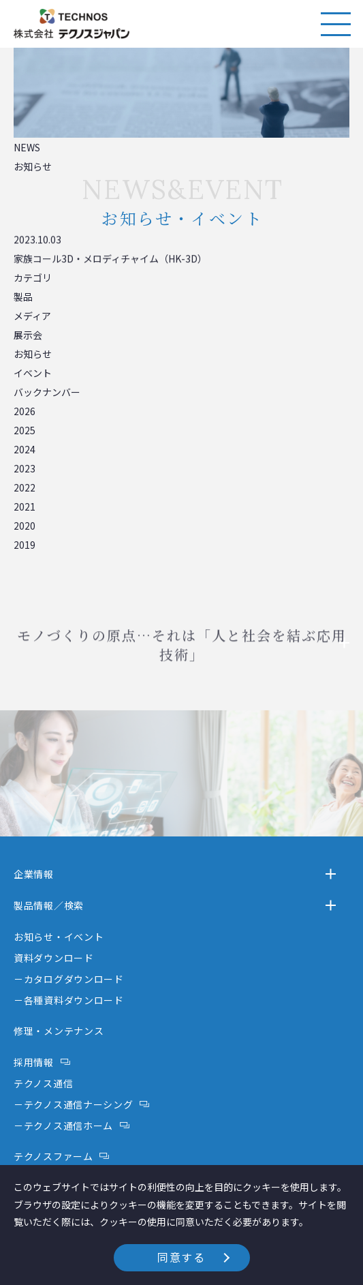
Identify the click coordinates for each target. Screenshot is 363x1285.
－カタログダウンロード (69, 979)
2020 (24, 525)
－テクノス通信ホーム (63, 1125)
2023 (24, 468)
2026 (24, 411)
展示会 (28, 335)
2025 (24, 430)
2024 (24, 449)
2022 (24, 487)
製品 (23, 296)
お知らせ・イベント (59, 936)
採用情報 (34, 1062)
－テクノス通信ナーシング (73, 1104)
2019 (24, 544)
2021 (24, 506)
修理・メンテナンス (59, 1031)
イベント (33, 373)
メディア (32, 315)
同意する (181, 1257)
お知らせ (33, 354)
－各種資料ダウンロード (69, 1000)
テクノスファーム (53, 1156)
